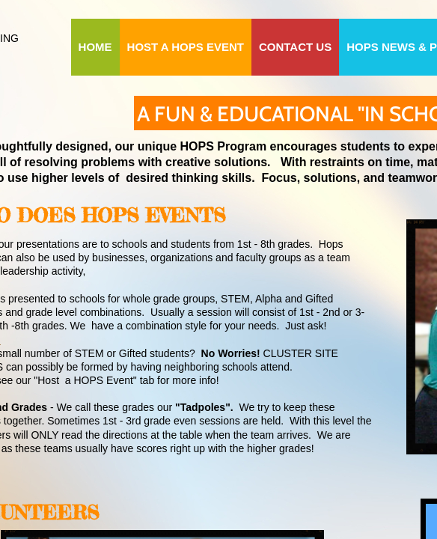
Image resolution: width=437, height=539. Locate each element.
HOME (95, 46)
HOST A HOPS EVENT (185, 46)
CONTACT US (295, 46)
